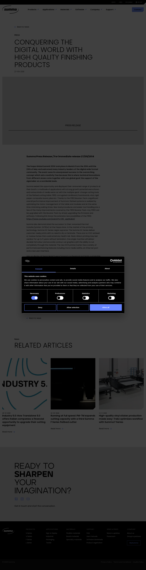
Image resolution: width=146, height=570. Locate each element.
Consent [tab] (38, 269)
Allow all (105, 307)
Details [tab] (73, 268)
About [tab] (107, 268)
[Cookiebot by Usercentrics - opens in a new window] (112, 261)
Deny (40, 307)
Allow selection (73, 307)
